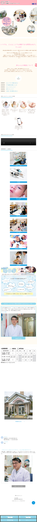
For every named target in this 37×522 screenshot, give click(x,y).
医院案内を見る (18, 421)
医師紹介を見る (18, 338)
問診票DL (28, 520)
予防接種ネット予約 (10, 516)
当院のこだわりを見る (18, 486)
